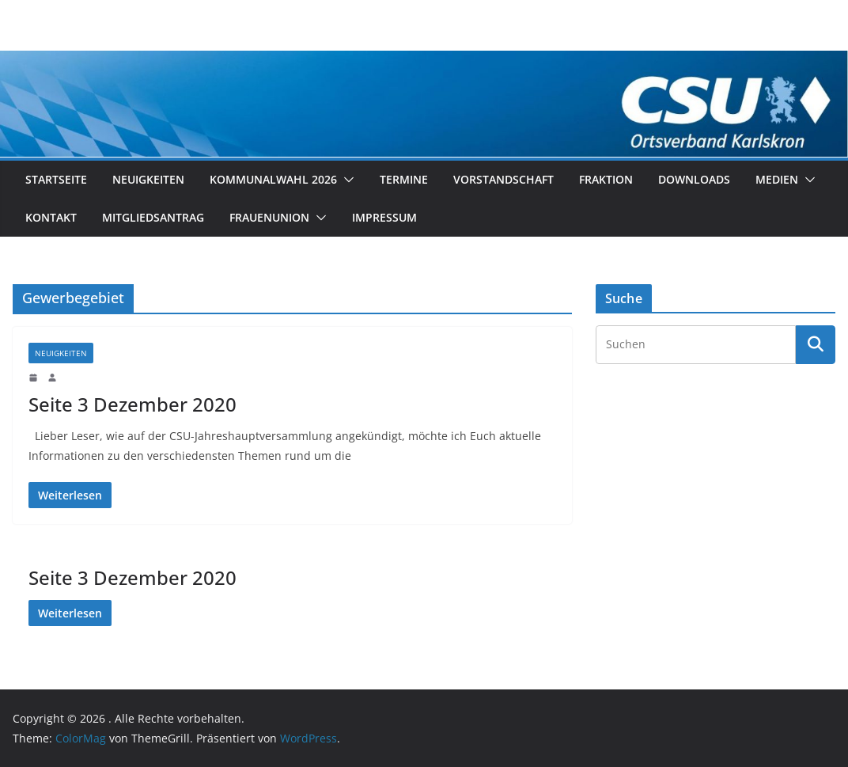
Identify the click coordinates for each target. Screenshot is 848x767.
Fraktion (606, 179)
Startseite (56, 179)
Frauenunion (269, 217)
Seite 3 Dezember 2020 (132, 404)
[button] (345, 180)
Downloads (694, 179)
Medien (776, 179)
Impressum (384, 217)
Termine (404, 179)
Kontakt (51, 217)
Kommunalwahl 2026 (273, 179)
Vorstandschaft (503, 179)
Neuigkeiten (148, 179)
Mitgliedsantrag (153, 217)
